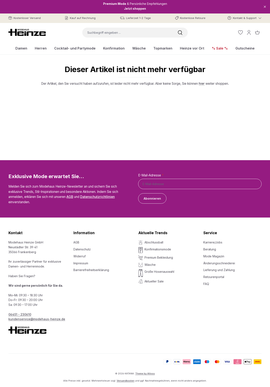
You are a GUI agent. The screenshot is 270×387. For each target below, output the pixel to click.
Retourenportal (213, 277)
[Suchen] (180, 33)
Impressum (80, 263)
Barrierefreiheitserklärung (91, 270)
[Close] (264, 6)
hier (202, 84)
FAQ (206, 284)
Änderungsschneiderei (219, 263)
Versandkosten (125, 380)
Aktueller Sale (154, 281)
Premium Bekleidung (158, 257)
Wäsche (150, 264)
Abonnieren (152, 198)
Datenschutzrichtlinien (97, 197)
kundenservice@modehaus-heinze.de (36, 319)
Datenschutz (82, 249)
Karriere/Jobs (212, 242)
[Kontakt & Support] (245, 18)
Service (210, 233)
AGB (69, 197)
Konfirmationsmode (157, 249)
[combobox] (127, 33)
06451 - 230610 (19, 314)
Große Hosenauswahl (159, 271)
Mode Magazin (213, 256)
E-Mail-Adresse (150, 175)
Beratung (209, 249)
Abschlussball (153, 242)
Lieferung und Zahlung (219, 270)
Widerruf (79, 256)
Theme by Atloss (145, 373)
